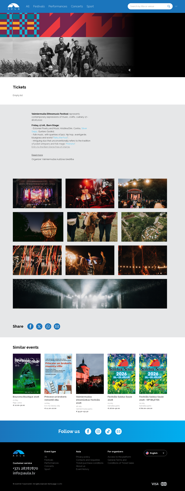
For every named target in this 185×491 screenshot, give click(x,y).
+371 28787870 (25, 468)
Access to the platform (119, 457)
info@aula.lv (24, 473)
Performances (58, 6)
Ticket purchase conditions (89, 463)
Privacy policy (83, 457)
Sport (90, 6)
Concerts (77, 6)
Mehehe (70, 143)
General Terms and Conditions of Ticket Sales (121, 461)
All (27, 6)
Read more (37, 155)
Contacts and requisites (88, 460)
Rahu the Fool (60, 137)
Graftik (59, 484)
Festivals (39, 6)
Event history (82, 469)
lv (176, 6)
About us (80, 466)
